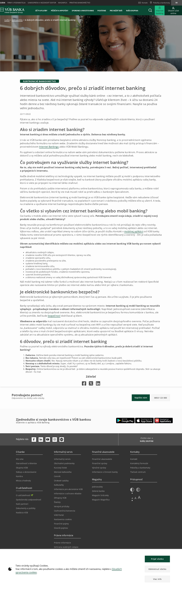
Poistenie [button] (101, 10)
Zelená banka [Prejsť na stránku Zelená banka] (98, 491)
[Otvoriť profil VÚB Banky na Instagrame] (54, 439)
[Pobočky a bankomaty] (160, 3)
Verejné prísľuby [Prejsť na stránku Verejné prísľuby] (61, 506)
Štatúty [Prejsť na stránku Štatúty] (57, 502)
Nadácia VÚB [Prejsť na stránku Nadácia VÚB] (22, 512)
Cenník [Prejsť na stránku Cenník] (57, 476)
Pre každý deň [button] (116, 10)
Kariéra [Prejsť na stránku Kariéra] (19, 476)
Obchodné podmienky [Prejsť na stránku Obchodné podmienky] (64, 463)
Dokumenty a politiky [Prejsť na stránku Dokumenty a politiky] (25, 508)
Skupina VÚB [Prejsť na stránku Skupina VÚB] (22, 467)
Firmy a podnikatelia (16, 3)
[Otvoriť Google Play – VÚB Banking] (125, 420)
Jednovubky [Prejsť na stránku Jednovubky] (97, 486)
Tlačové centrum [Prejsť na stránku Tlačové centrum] (138, 472)
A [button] (132, 498)
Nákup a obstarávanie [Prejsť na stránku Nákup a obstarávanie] (26, 472)
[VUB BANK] (12, 10)
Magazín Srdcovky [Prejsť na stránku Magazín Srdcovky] (100, 495)
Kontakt (143, 3)
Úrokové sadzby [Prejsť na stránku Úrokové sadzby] (61, 480)
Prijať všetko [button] (157, 559)
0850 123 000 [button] (160, 397)
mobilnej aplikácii (133, 231)
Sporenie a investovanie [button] (83, 10)
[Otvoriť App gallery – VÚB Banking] (163, 420)
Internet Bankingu (49, 146)
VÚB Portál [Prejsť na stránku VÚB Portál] (59, 515)
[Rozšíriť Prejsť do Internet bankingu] (160, 10)
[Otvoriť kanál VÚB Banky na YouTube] (48, 439)
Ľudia (7, 20)
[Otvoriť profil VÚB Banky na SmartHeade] (61, 439)
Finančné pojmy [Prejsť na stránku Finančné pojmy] (61, 523)
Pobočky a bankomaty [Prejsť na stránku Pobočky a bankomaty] (140, 467)
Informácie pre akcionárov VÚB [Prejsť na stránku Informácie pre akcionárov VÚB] (68, 489)
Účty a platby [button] (41, 10)
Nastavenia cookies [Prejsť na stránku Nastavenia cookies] (63, 519)
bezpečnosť (54, 315)
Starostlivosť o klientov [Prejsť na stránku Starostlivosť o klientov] (26, 463)
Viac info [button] (157, 579)
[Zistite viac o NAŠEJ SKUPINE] (145, 441)
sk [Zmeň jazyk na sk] (176, 3)
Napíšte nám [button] (141, 397)
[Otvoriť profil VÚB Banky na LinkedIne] (41, 439)
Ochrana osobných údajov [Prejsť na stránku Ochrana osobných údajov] (66, 547)
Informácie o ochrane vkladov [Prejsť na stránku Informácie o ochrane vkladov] (67, 493)
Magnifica (62, 3)
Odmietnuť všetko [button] (157, 569)
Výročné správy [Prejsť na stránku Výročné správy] (99, 467)
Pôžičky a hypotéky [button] (59, 10)
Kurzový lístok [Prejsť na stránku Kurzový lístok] (60, 467)
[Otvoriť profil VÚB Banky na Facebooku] (34, 439)
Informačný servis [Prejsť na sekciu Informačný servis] (62, 459)
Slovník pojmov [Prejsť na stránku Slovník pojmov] (61, 528)
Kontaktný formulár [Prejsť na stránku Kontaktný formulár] (139, 463)
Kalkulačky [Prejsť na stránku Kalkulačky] (59, 485)
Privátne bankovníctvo (79, 3)
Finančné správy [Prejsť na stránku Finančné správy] (99, 463)
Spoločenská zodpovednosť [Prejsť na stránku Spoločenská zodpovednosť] (28, 499)
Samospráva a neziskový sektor (42, 3)
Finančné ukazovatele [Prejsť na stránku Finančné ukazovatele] (102, 459)
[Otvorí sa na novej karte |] (84, 383)
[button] (150, 10)
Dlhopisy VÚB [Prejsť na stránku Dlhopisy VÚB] (60, 497)
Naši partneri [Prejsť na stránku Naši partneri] (22, 504)
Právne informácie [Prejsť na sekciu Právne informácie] (62, 542)
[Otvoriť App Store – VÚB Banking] (144, 420)
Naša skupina (132, 10)
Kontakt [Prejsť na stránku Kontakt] (133, 459)
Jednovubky (17, 20)
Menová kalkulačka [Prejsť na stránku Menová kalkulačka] (62, 472)
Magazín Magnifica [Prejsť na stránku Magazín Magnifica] (101, 499)
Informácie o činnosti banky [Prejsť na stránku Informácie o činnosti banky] (105, 472)
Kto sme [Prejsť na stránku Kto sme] (19, 459)
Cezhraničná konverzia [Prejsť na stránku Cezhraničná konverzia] (64, 510)
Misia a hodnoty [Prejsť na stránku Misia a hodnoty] (23, 480)
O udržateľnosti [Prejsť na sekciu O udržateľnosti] (24, 495)
